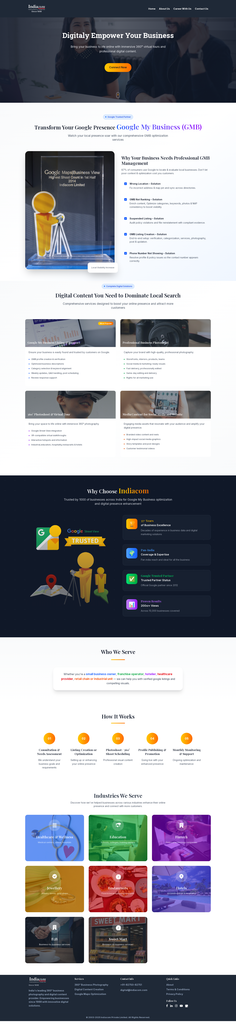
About (170, 999)
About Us (157, 8)
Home (145, 8)
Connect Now (118, 77)
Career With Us (176, 8)
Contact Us (195, 8)
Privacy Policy (174, 1008)
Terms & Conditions (178, 1004)
